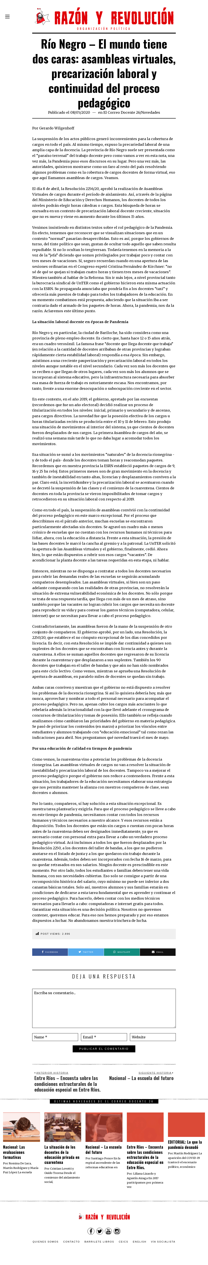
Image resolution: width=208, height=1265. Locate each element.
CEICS (123, 1241)
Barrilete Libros (99, 1241)
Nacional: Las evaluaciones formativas (14, 1152)
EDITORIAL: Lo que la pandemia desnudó (185, 1144)
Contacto (71, 1241)
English (139, 1241)
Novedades (150, 112)
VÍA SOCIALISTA (163, 1241)
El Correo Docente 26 (121, 112)
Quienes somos (46, 1241)
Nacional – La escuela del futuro (104, 1149)
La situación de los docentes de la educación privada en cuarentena (61, 1154)
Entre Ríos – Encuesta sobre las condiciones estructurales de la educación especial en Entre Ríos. (145, 1157)
